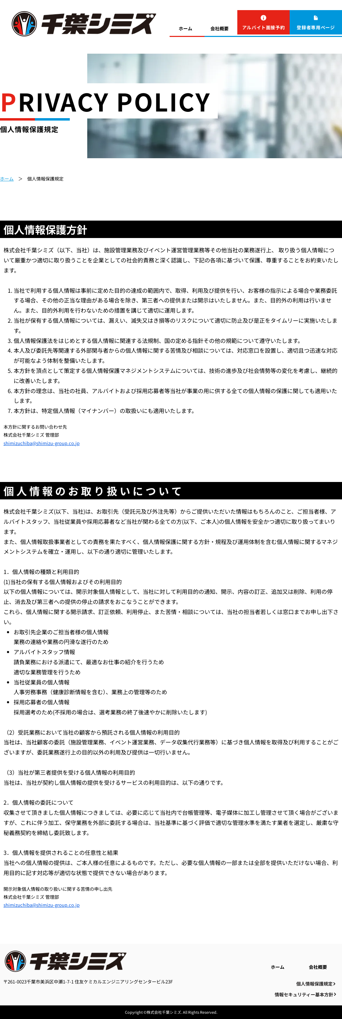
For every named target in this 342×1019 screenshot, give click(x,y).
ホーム (7, 178)
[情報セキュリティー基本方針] (305, 994)
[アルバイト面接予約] (263, 22)
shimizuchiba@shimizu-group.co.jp (41, 443)
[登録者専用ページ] (316, 22)
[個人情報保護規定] (316, 983)
